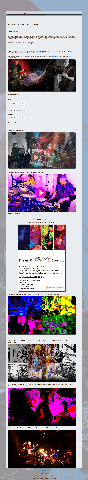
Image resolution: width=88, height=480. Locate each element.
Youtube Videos (25, 13)
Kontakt (51, 475)
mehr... (32, 12)
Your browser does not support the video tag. (42, 363)
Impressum (34, 475)
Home (8, 12)
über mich (17, 12)
